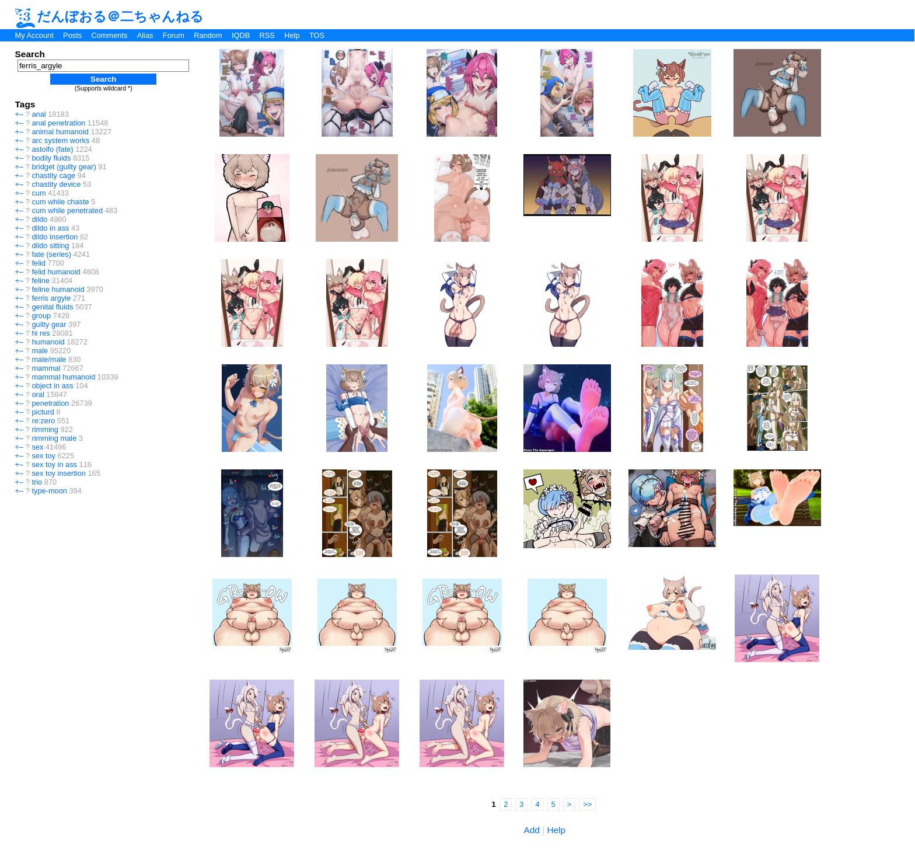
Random (208, 35)
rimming (45, 429)
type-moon (49, 490)
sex (37, 447)
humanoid (48, 341)
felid (38, 263)
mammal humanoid (63, 376)
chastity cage (53, 175)
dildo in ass (50, 228)
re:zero (43, 420)
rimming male (54, 438)
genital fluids (52, 306)
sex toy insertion (58, 473)
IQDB (241, 35)
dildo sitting (50, 245)
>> (587, 804)
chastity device (56, 184)
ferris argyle (51, 298)
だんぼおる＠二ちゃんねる (109, 16)
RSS (267, 35)
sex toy (43, 455)
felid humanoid (56, 271)
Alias (145, 35)
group (41, 315)
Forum (173, 35)
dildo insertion (55, 236)
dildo (39, 219)
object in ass (52, 385)
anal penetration (58, 123)
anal (39, 114)
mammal (46, 368)
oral (38, 394)
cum (39, 193)
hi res (41, 333)
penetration (50, 403)
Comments (109, 35)
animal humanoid (60, 131)
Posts (72, 35)
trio (37, 482)
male (40, 350)
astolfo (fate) (52, 149)
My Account (34, 35)
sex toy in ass (54, 464)
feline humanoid (58, 289)
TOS (316, 35)
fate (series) (51, 254)
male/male (49, 359)
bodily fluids (51, 158)
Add (532, 830)
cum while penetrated (67, 210)
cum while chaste (60, 201)
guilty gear (49, 324)
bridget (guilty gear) (64, 166)
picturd (43, 412)
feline (41, 280)
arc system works (60, 140)
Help (291, 35)
